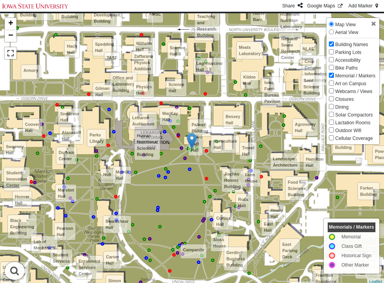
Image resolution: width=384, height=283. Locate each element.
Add (363, 6)
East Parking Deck (290, 250)
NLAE (308, 49)
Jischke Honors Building (232, 180)
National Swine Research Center (290, 48)
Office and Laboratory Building (124, 84)
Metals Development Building (107, 14)
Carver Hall (112, 259)
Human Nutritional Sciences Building (147, 145)
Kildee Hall (249, 80)
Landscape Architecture (285, 161)
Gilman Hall (102, 91)
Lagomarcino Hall (209, 66)
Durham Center (66, 155)
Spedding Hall (104, 47)
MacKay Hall (170, 116)
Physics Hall (144, 89)
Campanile (193, 249)
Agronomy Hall (305, 127)
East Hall (268, 227)
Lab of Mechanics (44, 244)
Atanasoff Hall (71, 135)
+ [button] (10, 24)
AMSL (155, 14)
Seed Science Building (311, 86)
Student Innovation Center (16, 179)
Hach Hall (72, 49)
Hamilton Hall (315, 162)
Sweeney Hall (15, 149)
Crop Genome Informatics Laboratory (316, 70)
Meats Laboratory (250, 50)
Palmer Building (200, 127)
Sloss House (219, 242)
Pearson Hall (65, 231)
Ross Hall (243, 202)
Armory (30, 70)
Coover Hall (32, 127)
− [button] (10, 36)
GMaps (325, 6)
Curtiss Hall (223, 221)
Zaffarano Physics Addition (143, 62)
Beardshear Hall (117, 224)
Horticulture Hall (225, 144)
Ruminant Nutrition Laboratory (291, 20)
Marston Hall (66, 193)
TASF (112, 58)
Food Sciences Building (297, 188)
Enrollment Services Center (89, 267)
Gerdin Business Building (235, 258)
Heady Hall (277, 213)
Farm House (251, 177)
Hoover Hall (22, 199)
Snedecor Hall (69, 116)
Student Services (61, 258)
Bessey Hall (233, 119)
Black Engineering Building (22, 226)
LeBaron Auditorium (143, 120)
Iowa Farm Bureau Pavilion (272, 92)
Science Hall (176, 87)
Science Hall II (177, 50)
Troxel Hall (248, 150)
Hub (107, 174)
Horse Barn (259, 16)
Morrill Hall (122, 175)
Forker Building (368, 191)
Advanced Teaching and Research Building (207, 23)
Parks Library (97, 138)
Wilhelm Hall (144, 46)
